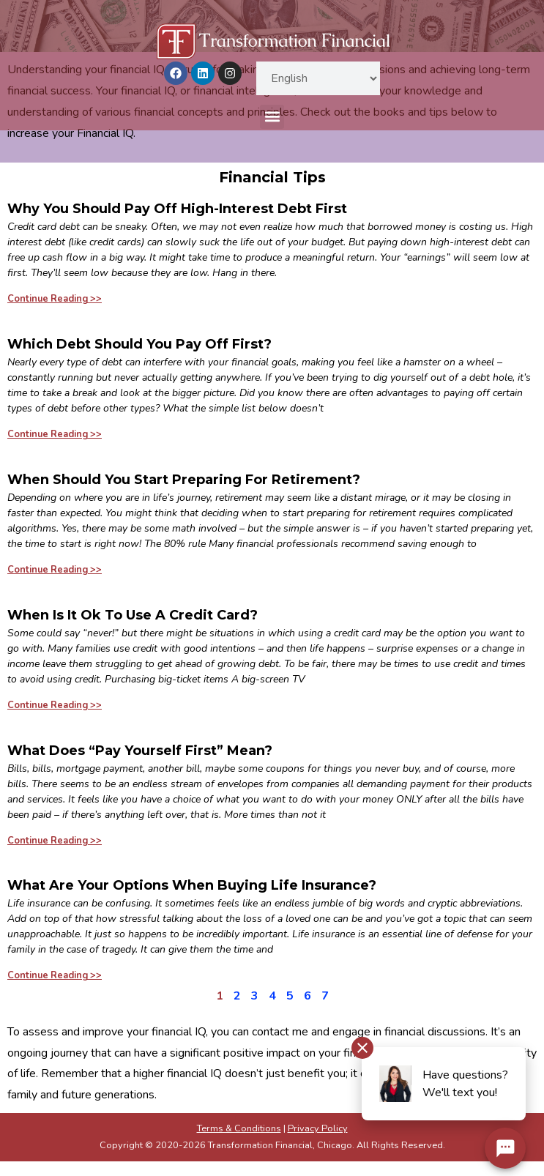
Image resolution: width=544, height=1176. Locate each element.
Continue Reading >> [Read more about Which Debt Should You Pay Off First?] (54, 434)
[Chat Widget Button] (505, 1148)
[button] (272, 117)
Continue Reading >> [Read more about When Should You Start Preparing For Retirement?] (54, 569)
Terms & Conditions (239, 1128)
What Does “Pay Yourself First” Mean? (139, 751)
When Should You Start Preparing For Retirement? (183, 480)
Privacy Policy (318, 1128)
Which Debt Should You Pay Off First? (139, 344)
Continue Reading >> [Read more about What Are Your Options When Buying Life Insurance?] (54, 975)
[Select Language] (318, 78)
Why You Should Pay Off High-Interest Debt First (177, 209)
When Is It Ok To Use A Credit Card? (132, 615)
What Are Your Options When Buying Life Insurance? (191, 885)
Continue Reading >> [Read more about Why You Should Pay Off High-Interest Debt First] (54, 298)
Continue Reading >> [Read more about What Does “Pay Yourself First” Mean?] (54, 840)
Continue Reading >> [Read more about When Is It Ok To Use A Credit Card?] (54, 705)
